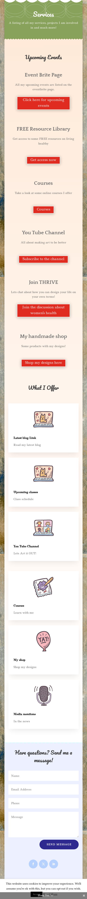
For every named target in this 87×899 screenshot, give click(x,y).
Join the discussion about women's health (43, 310)
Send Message (59, 844)
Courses (43, 209)
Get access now (43, 159)
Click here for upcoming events (43, 102)
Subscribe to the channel (43, 258)
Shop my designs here (43, 362)
